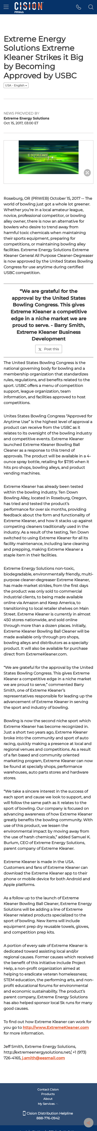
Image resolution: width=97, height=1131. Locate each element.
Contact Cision (48, 1089)
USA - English (16, 85)
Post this (48, 349)
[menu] (6, 7)
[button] (79, 7)
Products (48, 1094)
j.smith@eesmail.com (43, 1058)
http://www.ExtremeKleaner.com (56, 1027)
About (47, 1099)
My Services (48, 1104)
